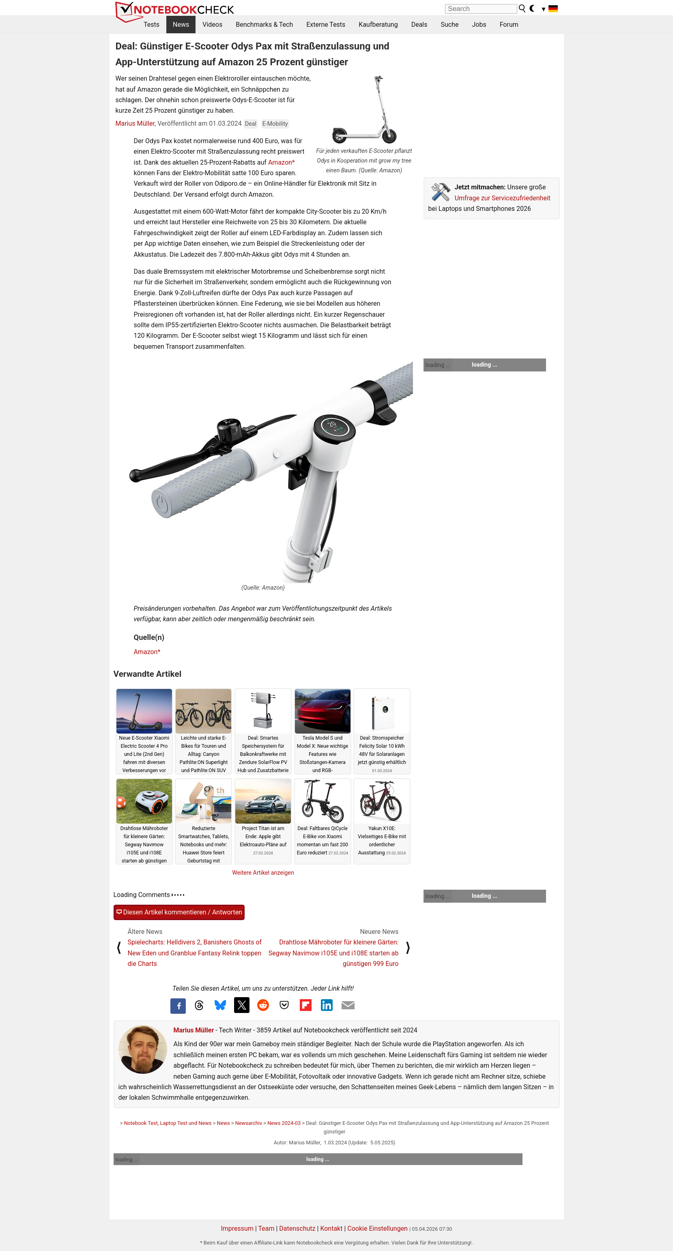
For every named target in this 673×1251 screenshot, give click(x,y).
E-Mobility (275, 123)
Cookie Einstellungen (377, 1228)
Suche (449, 24)
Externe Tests (325, 24)
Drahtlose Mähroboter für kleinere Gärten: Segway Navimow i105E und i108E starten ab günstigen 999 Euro (334, 953)
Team (266, 1228)
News (181, 24)
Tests (151, 24)
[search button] (522, 8)
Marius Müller (135, 123)
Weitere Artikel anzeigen (263, 872)
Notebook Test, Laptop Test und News (168, 1123)
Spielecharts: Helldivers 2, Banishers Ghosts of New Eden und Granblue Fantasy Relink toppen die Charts (195, 953)
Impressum (237, 1228)
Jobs (479, 24)
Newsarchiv (248, 1123)
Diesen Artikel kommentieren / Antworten (179, 912)
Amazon (280, 162)
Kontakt (331, 1228)
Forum (509, 24)
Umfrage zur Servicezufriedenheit (502, 198)
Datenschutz (297, 1228)
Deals (419, 24)
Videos (212, 24)
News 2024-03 (284, 1123)
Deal (250, 123)
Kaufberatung (378, 24)
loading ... (438, 365)
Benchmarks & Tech (264, 24)
